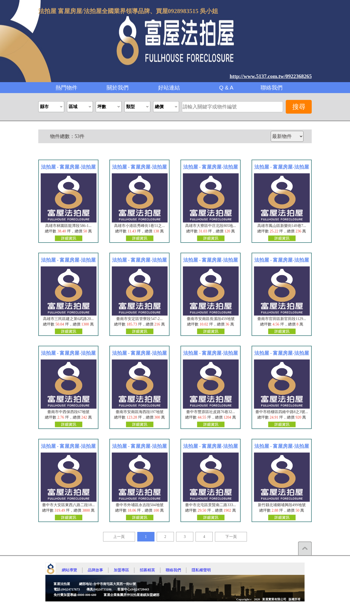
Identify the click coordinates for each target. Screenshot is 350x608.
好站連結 (169, 88)
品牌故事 (95, 570)
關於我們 (118, 88)
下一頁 (231, 537)
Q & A (226, 88)
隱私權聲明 (201, 570)
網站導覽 (69, 570)
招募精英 (147, 570)
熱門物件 (66, 88)
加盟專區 (121, 570)
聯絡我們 (271, 88)
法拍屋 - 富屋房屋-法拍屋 (68, 167)
